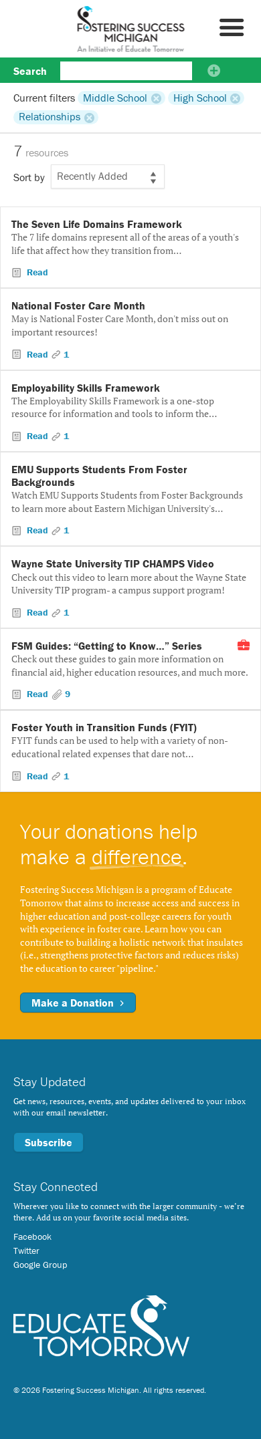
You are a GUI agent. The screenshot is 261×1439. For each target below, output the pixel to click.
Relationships (49, 117)
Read (36, 272)
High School (200, 97)
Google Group (40, 1265)
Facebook (32, 1236)
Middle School (115, 97)
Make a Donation (77, 1002)
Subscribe (48, 1142)
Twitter (26, 1251)
